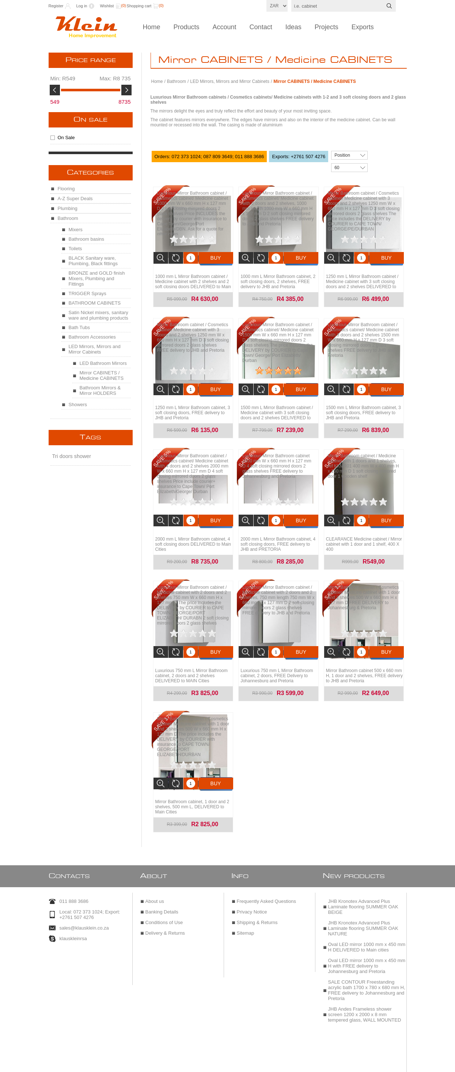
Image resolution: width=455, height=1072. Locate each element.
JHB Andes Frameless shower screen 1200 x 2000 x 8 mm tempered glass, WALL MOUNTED (364, 1002)
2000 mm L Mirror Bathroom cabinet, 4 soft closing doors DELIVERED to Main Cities (193, 538)
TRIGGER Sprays (87, 293)
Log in (81, 6)
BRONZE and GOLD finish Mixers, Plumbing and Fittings (97, 278)
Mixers (76, 229)
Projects (326, 27)
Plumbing (67, 208)
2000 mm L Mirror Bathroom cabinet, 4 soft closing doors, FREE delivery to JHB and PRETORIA (277, 538)
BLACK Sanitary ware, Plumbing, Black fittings (93, 260)
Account (224, 27)
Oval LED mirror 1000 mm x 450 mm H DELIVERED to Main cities (367, 934)
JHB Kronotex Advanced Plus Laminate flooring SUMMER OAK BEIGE (363, 894)
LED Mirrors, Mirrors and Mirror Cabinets (229, 81)
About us (154, 889)
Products (187, 27)
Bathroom (176, 81)
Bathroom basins (87, 239)
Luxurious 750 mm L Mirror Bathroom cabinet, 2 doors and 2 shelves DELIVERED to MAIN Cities (191, 668)
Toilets (75, 248)
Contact (261, 27)
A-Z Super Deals (75, 198)
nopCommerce (244, 1064)
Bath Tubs (79, 327)
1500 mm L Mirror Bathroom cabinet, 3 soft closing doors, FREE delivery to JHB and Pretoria (363, 409)
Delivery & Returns (165, 920)
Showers (78, 404)
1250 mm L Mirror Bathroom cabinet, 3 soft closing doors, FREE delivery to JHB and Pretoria (192, 409)
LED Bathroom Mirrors (103, 363)
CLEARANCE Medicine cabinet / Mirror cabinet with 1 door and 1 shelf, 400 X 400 (364, 538)
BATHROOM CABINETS (95, 303)
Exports (363, 27)
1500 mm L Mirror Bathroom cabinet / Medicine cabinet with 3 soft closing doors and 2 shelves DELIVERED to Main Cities (276, 411)
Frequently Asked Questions (266, 889)
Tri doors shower (71, 456)
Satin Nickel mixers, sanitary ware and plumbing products (98, 315)
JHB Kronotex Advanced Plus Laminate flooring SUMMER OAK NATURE (363, 916)
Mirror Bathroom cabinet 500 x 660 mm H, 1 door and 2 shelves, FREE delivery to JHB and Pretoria (364, 668)
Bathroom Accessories (92, 337)
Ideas (293, 27)
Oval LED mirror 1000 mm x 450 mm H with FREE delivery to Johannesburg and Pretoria (367, 953)
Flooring (66, 188)
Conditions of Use (164, 910)
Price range (90, 60)
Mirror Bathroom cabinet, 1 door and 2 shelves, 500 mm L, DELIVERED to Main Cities (192, 797)
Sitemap (245, 920)
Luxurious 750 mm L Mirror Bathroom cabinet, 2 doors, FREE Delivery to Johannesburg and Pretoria (276, 668)
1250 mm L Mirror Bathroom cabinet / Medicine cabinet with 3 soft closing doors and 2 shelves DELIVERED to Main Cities (362, 282)
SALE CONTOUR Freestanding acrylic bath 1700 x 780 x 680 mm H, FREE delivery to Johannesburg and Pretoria (366, 978)
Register (56, 6)
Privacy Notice (252, 899)
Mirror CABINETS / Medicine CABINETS (102, 375)
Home (151, 27)
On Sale (90, 120)
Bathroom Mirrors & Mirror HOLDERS (100, 390)
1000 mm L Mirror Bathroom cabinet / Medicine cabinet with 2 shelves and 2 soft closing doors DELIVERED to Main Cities (193, 282)
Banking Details (161, 899)
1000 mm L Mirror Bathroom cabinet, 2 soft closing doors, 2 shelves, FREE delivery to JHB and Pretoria (277, 279)
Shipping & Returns (257, 910)
